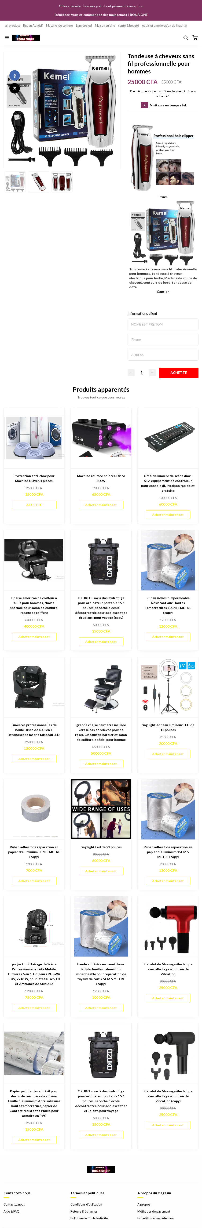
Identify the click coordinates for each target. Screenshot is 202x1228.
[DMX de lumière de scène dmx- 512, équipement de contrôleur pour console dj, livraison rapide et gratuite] (168, 438)
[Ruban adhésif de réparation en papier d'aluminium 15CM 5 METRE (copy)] (168, 809)
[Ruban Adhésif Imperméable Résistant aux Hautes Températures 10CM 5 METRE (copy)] (168, 560)
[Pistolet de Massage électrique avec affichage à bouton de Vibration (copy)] (168, 1053)
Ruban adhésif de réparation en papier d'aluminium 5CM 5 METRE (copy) (34, 852)
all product (12, 25)
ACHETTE (178, 372)
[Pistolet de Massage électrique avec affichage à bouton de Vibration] (168, 926)
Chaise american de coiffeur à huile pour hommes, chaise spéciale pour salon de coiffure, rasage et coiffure (34, 605)
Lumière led (84, 25)
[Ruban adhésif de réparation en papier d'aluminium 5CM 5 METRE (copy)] (34, 809)
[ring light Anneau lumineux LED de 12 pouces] (168, 687)
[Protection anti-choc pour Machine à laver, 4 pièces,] (34, 438)
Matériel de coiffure (59, 25)
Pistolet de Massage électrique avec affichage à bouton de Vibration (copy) (167, 1096)
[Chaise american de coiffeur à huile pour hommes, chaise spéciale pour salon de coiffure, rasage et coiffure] (34, 560)
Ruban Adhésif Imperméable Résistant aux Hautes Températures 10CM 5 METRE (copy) (168, 605)
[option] (62, 110)
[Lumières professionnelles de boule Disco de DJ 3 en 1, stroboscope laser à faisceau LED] (34, 687)
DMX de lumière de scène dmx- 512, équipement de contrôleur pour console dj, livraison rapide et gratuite (168, 483)
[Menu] (7, 37)
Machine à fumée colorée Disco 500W (101, 478)
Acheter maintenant (101, 505)
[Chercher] (185, 37)
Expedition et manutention (155, 1218)
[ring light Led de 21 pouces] (101, 809)
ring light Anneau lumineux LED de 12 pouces (168, 727)
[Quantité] (142, 373)
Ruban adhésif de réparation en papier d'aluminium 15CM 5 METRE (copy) (168, 852)
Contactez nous (14, 1204)
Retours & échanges (83, 1211)
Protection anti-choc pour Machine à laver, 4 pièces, (34, 478)
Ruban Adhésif (33, 25)
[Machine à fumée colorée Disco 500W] (101, 438)
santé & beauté (128, 25)
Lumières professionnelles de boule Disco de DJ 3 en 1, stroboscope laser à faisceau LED (34, 730)
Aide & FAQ (11, 1211)
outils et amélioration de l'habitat (164, 25)
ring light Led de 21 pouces (101, 847)
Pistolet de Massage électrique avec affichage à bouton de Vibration (167, 969)
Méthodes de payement (153, 1211)
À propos (143, 1204)
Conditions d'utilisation (86, 1204)
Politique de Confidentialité (89, 1218)
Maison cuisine (105, 25)
